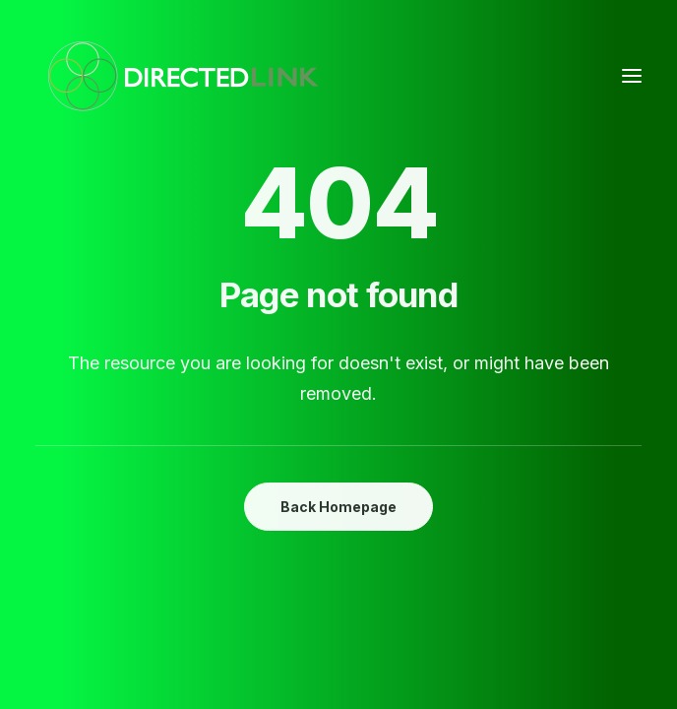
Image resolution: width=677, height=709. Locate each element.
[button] (631, 76)
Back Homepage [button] (338, 506)
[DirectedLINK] (183, 76)
